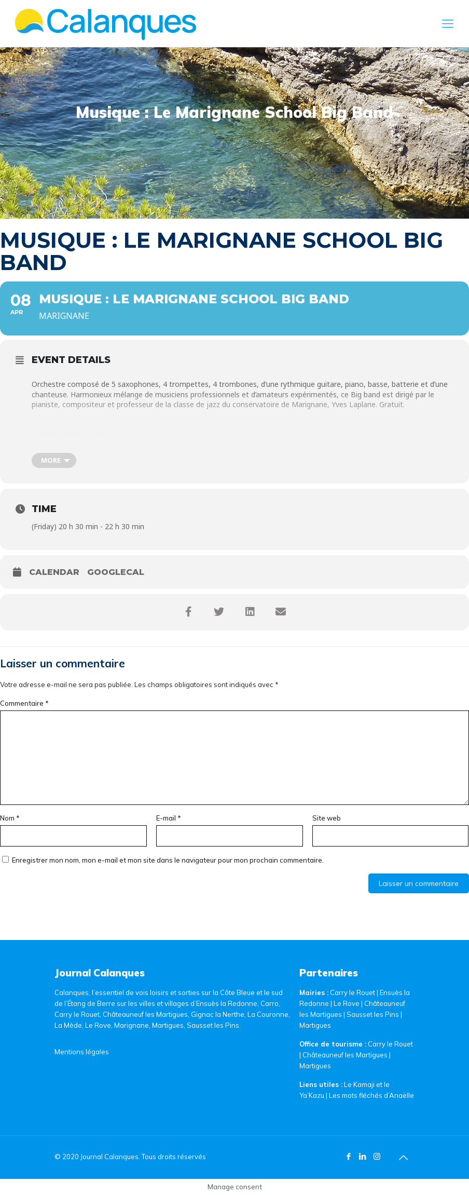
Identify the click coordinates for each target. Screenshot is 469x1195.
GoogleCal (115, 572)
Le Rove (347, 1003)
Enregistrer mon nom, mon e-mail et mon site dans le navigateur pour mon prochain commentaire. (168, 860)
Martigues (315, 1025)
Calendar (54, 572)
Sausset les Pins (373, 1014)
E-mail (168, 818)
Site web (326, 818)
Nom (10, 818)
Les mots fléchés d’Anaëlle (371, 1095)
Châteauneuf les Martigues (345, 1055)
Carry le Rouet (352, 992)
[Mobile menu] (448, 23)
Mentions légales (81, 1052)
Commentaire (24, 703)
